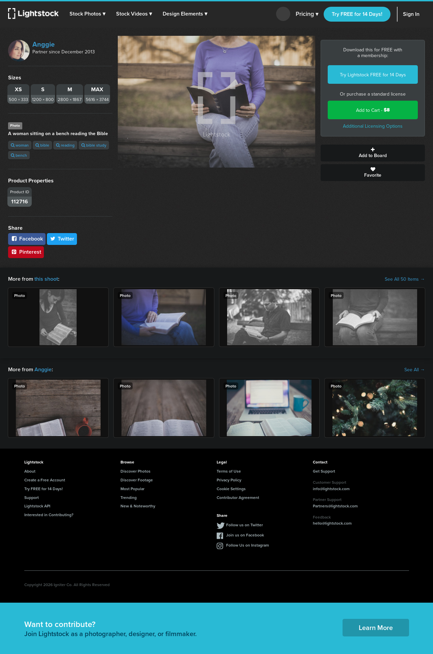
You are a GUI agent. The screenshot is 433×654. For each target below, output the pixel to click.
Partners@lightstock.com (335, 506)
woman (20, 145)
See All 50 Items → (405, 279)
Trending (128, 497)
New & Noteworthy (137, 506)
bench (19, 155)
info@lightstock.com (331, 489)
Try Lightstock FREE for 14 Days (373, 74)
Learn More (376, 627)
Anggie (43, 44)
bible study (93, 145)
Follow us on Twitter (244, 525)
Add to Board (373, 153)
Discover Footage (136, 480)
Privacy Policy (229, 480)
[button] (87, 13)
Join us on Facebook (245, 535)
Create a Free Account (44, 480)
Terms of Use (229, 471)
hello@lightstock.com (332, 523)
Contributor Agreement (238, 497)
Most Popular (132, 489)
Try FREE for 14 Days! (357, 14)
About (29, 471)
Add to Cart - (373, 110)
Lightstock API (37, 506)
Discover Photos (135, 471)
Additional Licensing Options (373, 126)
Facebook (27, 239)
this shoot (46, 279)
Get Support (324, 471)
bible (42, 145)
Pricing (307, 14)
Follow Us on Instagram (247, 545)
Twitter (62, 239)
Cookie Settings (231, 489)
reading (65, 145)
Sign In (411, 14)
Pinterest (26, 252)
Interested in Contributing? (49, 515)
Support (31, 497)
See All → (414, 369)
